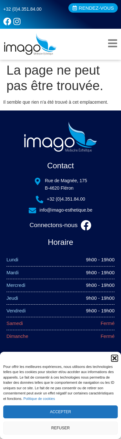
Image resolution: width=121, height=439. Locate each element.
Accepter (60, 412)
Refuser (60, 428)
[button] (114, 358)
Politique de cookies (39, 399)
